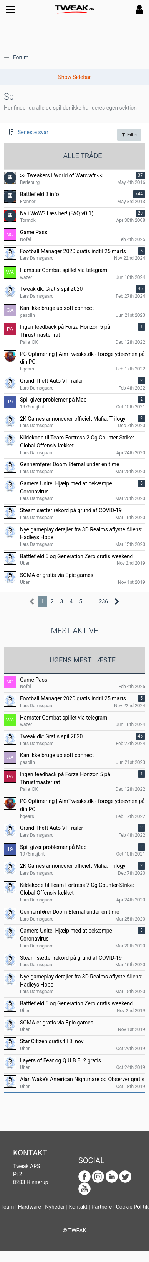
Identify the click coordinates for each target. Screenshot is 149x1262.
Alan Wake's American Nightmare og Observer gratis (82, 1079)
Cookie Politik (132, 1207)
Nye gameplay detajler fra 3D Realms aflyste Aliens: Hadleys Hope (81, 981)
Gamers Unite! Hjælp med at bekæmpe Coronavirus (66, 935)
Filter (129, 134)
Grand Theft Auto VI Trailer (51, 828)
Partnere (101, 1207)
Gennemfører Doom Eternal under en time (69, 912)
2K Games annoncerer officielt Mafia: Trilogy (73, 866)
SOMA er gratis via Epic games (56, 1022)
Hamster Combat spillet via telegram (63, 718)
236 (103, 601)
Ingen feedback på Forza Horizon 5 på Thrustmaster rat (65, 778)
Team (7, 1207)
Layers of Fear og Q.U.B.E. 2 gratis (60, 1060)
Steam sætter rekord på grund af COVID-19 (71, 958)
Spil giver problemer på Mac (53, 847)
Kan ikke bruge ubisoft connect (57, 755)
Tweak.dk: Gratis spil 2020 (51, 736)
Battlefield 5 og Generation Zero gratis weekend (76, 1003)
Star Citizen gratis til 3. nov (52, 1041)
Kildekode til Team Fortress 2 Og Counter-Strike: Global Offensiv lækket (77, 889)
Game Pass (33, 680)
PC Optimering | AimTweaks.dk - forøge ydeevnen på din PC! (82, 805)
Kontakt (78, 1207)
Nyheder (55, 1207)
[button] (10, 9)
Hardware (29, 1207)
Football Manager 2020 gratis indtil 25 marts (73, 698)
